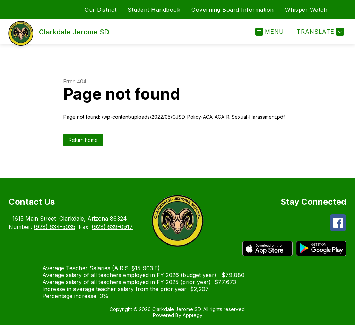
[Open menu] (269, 31)
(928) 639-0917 (112, 226)
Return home (83, 140)
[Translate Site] (319, 31)
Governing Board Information (232, 9)
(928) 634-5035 (54, 226)
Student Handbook (154, 9)
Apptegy (192, 315)
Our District (100, 9)
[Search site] (341, 10)
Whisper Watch (306, 9)
